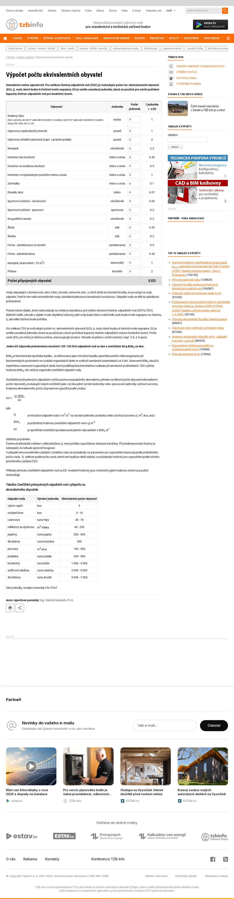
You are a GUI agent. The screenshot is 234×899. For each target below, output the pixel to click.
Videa (124, 10)
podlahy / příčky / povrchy (93, 48)
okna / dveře (67, 48)
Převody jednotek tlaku (186, 279)
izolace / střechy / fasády (41, 48)
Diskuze (52, 10)
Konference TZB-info (108, 859)
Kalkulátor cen (154, 10)
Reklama (30, 859)
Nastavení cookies (216, 876)
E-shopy (136, 10)
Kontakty (52, 859)
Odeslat (214, 726)
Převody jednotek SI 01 (186, 354)
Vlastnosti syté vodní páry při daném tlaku (198, 327)
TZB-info (10, 57)
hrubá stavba (15, 48)
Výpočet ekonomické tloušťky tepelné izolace (199, 319)
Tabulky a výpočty (70, 10)
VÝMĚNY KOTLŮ (186, 72)
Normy (113, 10)
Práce (88, 10)
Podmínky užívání (186, 876)
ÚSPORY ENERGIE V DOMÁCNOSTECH (200, 66)
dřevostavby (150, 48)
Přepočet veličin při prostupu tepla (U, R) (196, 293)
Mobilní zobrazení (156, 876)
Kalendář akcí (35, 10)
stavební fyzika (195, 48)
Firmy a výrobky (14, 10)
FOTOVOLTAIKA (186, 78)
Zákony (100, 10)
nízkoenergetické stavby (126, 48)
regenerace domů (172, 48)
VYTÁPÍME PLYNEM (188, 83)
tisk (10, 608)
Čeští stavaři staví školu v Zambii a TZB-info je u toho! (208, 108)
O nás (10, 859)
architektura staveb (218, 48)
